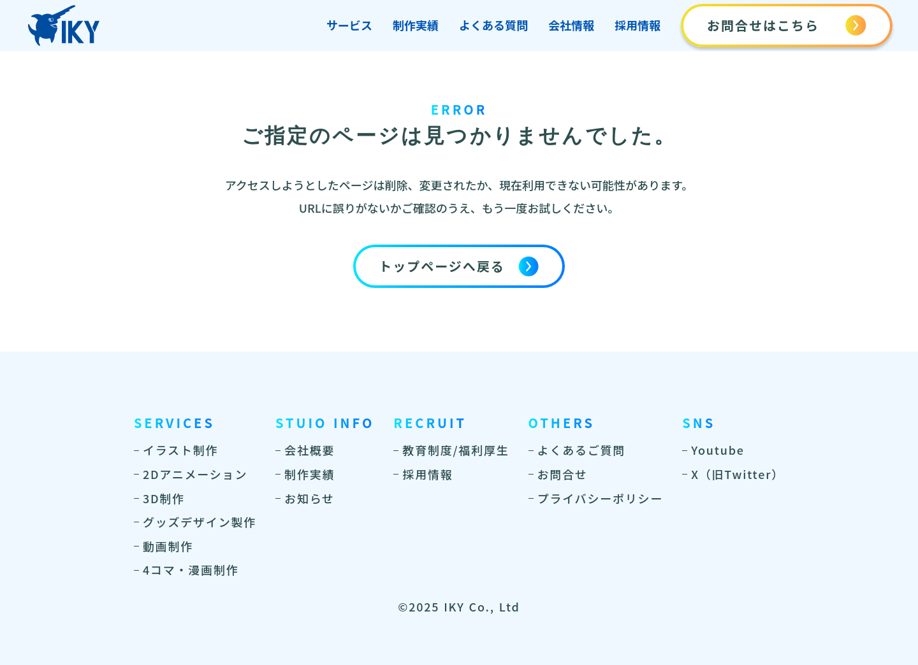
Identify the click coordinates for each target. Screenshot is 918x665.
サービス (349, 25)
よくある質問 (493, 25)
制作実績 (416, 25)
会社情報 (571, 25)
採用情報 (637, 25)
